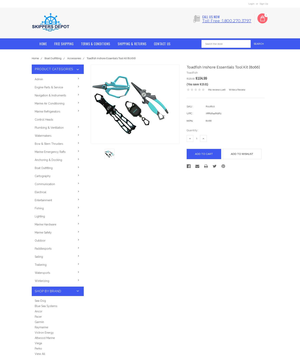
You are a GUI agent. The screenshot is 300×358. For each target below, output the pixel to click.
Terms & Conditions (95, 44)
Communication (45, 184)
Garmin (39, 322)
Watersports (42, 272)
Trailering (41, 264)
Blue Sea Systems (46, 306)
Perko (38, 348)
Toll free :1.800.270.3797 (226, 20)
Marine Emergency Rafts (50, 151)
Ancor (38, 311)
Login (251, 3)
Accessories (74, 58)
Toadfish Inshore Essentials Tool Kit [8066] (111, 58)
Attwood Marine (45, 338)
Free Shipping (64, 44)
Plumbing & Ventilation (49, 127)
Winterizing (42, 280)
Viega (38, 343)
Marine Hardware (45, 224)
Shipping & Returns (132, 44)
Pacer (38, 316)
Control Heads (44, 119)
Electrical (40, 192)
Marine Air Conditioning (49, 103)
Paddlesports (43, 248)
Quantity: (192, 130)
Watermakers (43, 135)
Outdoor (40, 240)
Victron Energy (44, 332)
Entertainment (43, 200)
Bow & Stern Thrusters (49, 143)
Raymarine (41, 327)
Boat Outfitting (53, 58)
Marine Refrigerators (47, 111)
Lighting (40, 216)
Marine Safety (43, 232)
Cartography (43, 176)
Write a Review (237, 89)
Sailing (39, 256)
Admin (39, 79)
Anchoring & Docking (48, 159)
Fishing (39, 208)
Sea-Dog (40, 300)
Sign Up (264, 3)
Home (43, 44)
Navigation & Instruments (50, 95)
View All (40, 353)
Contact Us (162, 44)
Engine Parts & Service (49, 87)
